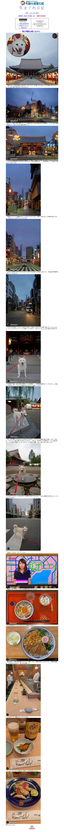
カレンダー (32, 13)
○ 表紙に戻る (23, 27)
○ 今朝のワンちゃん (23, 25)
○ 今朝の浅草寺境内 (23, 23)
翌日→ (37, 13)
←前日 (26, 13)
